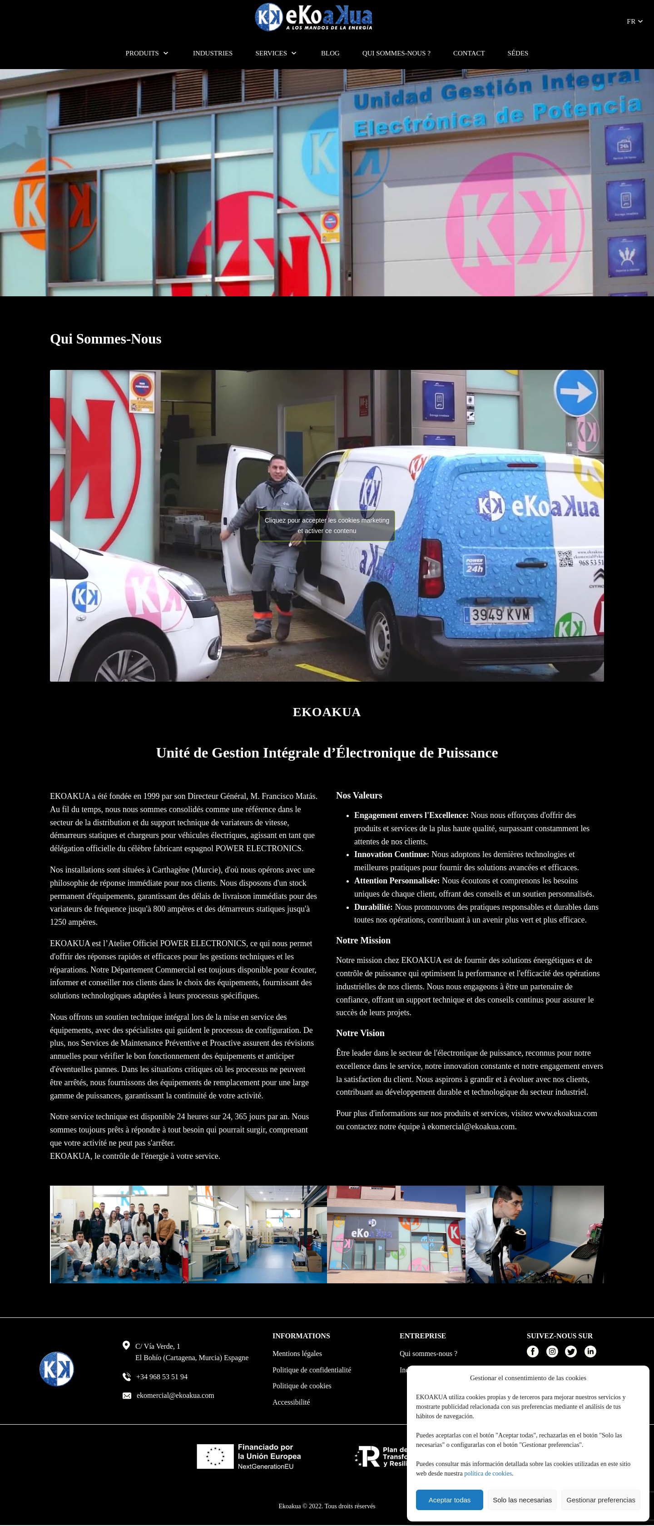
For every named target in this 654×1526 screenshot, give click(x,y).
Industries (213, 53)
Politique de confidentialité (311, 1370)
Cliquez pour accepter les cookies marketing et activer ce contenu (327, 525)
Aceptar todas (450, 1500)
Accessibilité (291, 1402)
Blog (330, 53)
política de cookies (488, 1473)
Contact (469, 53)
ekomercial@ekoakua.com (471, 1126)
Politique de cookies (302, 1386)
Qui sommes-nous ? (396, 53)
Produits (142, 53)
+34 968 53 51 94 (162, 1377)
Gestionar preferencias (600, 1500)
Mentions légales (297, 1353)
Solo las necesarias (522, 1500)
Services (271, 53)
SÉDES (518, 53)
